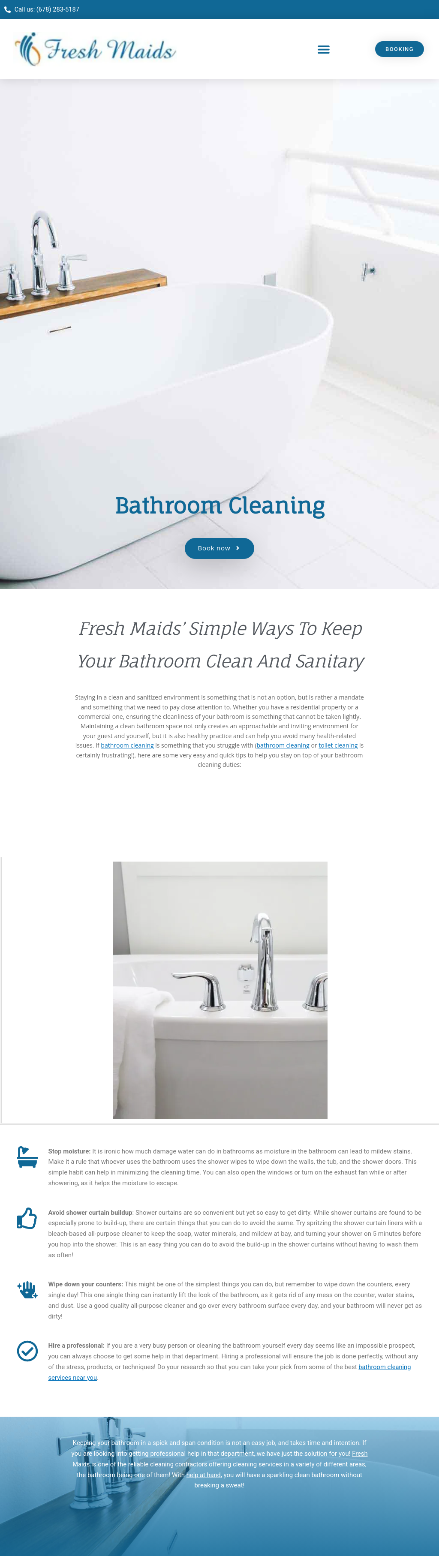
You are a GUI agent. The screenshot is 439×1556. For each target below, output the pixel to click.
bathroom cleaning (127, 746)
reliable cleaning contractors (167, 1465)
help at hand (203, 1475)
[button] (324, 49)
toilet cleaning (338, 746)
